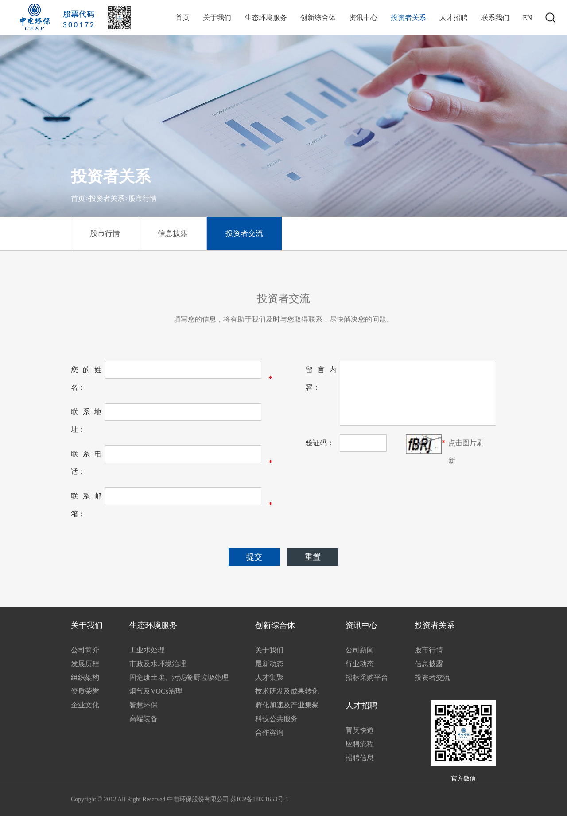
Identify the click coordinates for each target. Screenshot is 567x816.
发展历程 (85, 663)
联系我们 (495, 17)
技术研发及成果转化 (287, 691)
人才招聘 (453, 17)
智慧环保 (143, 705)
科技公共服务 (276, 718)
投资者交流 (244, 233)
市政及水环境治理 (157, 663)
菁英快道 (360, 730)
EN (527, 17)
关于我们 (217, 17)
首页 (182, 17)
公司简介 (85, 650)
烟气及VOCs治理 (156, 691)
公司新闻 (360, 650)
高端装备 (143, 718)
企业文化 (85, 705)
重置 (313, 557)
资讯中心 (363, 17)
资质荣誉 (85, 691)
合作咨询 (269, 732)
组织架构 (85, 677)
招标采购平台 (367, 677)
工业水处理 (147, 650)
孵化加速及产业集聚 (287, 705)
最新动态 (269, 663)
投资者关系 (408, 17)
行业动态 (360, 663)
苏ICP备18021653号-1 (259, 799)
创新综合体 (318, 17)
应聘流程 (360, 744)
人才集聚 (269, 677)
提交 (254, 557)
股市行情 (105, 233)
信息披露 (173, 233)
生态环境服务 (266, 17)
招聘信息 (360, 757)
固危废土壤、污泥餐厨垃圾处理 (179, 677)
